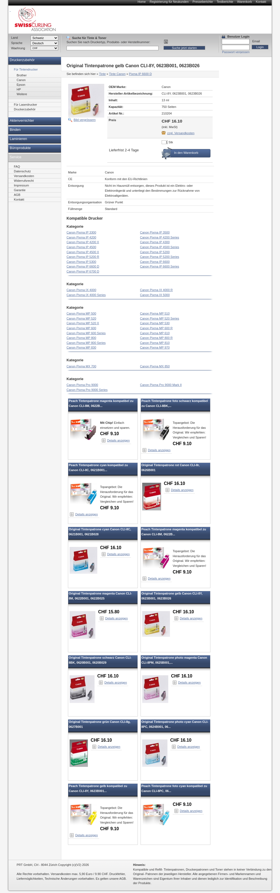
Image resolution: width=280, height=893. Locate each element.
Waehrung (18, 48)
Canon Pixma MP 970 (155, 347)
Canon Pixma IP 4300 (155, 242)
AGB (17, 194)
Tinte (102, 74)
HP (19, 89)
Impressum (21, 185)
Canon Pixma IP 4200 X (83, 242)
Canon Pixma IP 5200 (155, 252)
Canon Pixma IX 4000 (81, 290)
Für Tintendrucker (26, 69)
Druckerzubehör (22, 60)
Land (14, 37)
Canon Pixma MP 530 (155, 323)
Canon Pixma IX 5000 (155, 295)
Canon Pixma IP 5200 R (83, 256)
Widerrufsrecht (24, 180)
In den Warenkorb (186, 152)
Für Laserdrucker (25, 104)
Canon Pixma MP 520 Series (159, 318)
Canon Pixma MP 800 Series (86, 342)
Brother (22, 75)
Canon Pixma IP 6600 (155, 261)
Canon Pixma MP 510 (155, 313)
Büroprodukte (20, 148)
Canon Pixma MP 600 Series (86, 333)
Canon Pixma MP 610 (155, 333)
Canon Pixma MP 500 (81, 313)
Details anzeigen (118, 440)
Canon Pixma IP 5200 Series (159, 256)
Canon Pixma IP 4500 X (83, 252)
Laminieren (18, 139)
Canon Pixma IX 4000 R (156, 290)
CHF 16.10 (174, 483)
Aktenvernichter (22, 121)
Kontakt (261, 1)
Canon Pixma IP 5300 (81, 261)
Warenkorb (244, 1)
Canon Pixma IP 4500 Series (159, 247)
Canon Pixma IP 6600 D (83, 266)
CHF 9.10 (109, 433)
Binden (15, 130)
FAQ (17, 166)
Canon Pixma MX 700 (81, 366)
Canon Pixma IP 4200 (81, 237)
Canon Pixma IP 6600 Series (159, 266)
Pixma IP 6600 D (140, 74)
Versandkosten (24, 176)
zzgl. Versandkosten (180, 133)
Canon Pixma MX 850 (155, 366)
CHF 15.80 (108, 611)
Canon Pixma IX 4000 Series (86, 295)
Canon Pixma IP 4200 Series (159, 237)
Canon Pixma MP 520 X (83, 323)
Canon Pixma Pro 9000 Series (87, 389)
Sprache (16, 43)
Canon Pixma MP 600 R (156, 328)
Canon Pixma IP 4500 (81, 247)
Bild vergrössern (85, 119)
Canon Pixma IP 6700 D (83, 271)
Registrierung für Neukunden (169, 1)
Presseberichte (202, 1)
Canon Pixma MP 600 (81, 328)
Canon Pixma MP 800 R (156, 337)
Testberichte (225, 1)
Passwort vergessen (236, 52)
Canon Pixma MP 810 (155, 342)
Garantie (20, 190)
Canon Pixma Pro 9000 (82, 384)
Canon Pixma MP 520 (81, 318)
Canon (21, 80)
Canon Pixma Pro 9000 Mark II (161, 384)
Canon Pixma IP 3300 (81, 232)
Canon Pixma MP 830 (81, 347)
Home (142, 1)
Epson (21, 84)
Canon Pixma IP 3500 (155, 232)
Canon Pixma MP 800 (81, 337)
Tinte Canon (117, 74)
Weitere (22, 94)
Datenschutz (22, 171)
